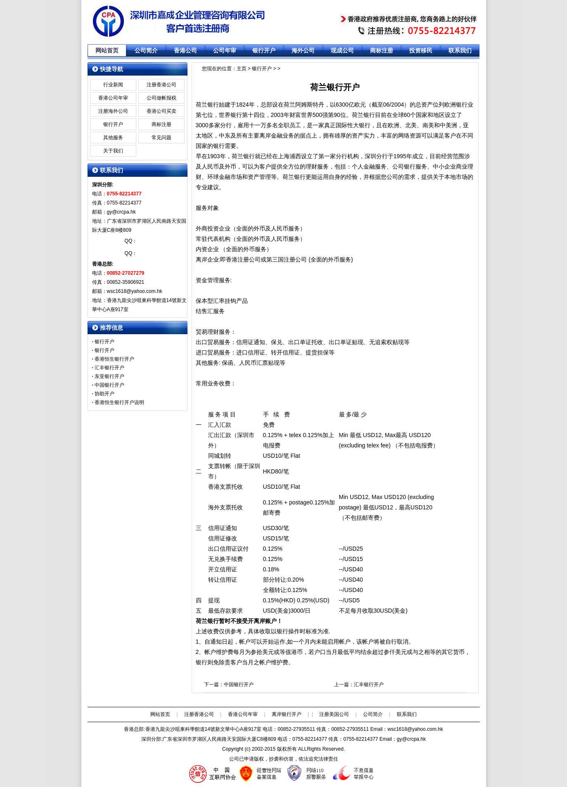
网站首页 (107, 50)
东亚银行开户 (109, 376)
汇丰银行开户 (369, 684)
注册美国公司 (334, 714)
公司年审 (224, 50)
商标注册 (381, 50)
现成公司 (342, 50)
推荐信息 (111, 327)
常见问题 (161, 137)
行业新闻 (113, 85)
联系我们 (460, 50)
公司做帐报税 (161, 98)
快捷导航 (111, 69)
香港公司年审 (113, 98)
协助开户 (104, 394)
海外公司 (303, 50)
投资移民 (420, 50)
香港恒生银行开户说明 (119, 402)
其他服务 (113, 137)
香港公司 (185, 50)
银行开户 (263, 50)
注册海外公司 (113, 111)
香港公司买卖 (161, 111)
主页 (242, 68)
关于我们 (113, 151)
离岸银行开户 (286, 714)
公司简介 (146, 50)
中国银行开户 (239, 684)
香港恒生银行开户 (114, 359)
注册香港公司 (161, 85)
